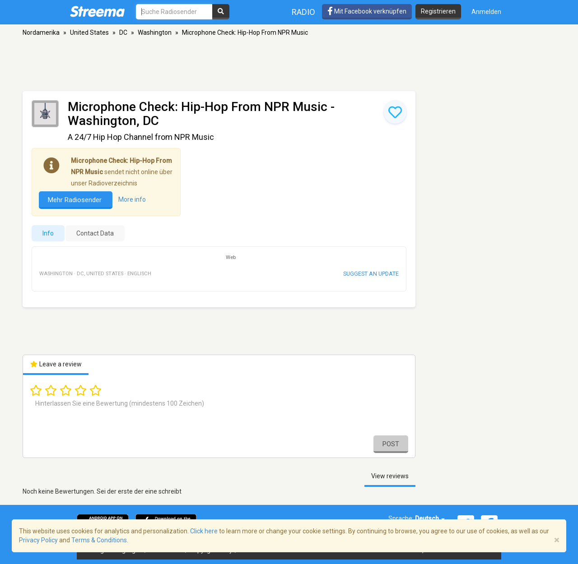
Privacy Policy (38, 540)
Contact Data (95, 233)
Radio (303, 12)
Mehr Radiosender (75, 200)
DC (123, 32)
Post (390, 444)
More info (132, 199)
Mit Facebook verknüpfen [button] (366, 11)
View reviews (390, 476)
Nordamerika (41, 32)
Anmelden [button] (486, 11)
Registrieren (438, 11)
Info (48, 233)
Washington (155, 32)
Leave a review (56, 364)
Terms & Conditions (99, 540)
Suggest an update (371, 273)
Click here (204, 531)
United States (89, 32)
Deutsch (430, 518)
